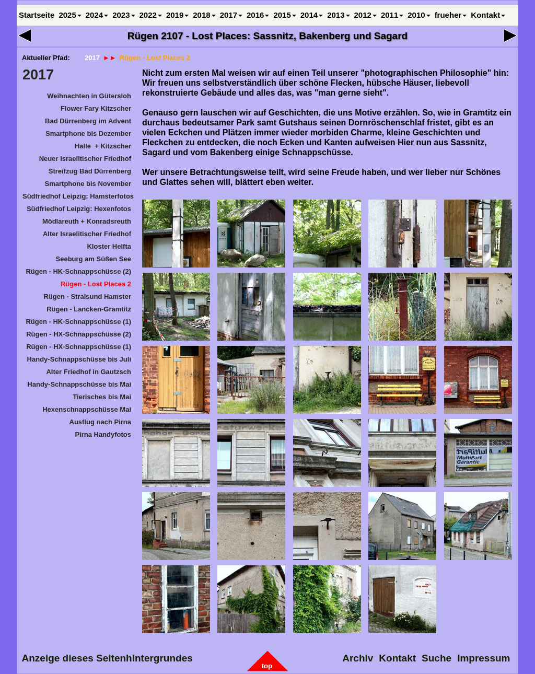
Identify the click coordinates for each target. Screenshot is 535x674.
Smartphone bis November (88, 184)
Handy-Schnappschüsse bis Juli (79, 359)
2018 (204, 14)
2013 (338, 14)
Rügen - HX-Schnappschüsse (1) (78, 347)
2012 (365, 14)
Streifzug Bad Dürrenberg (90, 171)
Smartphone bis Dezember (88, 133)
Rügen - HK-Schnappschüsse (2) (78, 271)
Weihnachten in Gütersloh (89, 96)
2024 (97, 14)
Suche (437, 658)
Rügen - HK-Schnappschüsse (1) (78, 322)
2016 (258, 14)
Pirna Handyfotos (103, 434)
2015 (284, 14)
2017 (38, 75)
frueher (451, 14)
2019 (177, 14)
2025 (70, 14)
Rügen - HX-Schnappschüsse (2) (78, 334)
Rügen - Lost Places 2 (96, 284)
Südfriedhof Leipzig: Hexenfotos (79, 209)
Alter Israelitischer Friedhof (87, 234)
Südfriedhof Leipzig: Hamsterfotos (77, 196)
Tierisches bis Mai (102, 397)
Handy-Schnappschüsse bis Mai (79, 384)
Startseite (36, 14)
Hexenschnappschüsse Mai (86, 409)
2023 (123, 14)
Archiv (358, 658)
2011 (392, 14)
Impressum (484, 658)
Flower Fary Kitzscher (96, 108)
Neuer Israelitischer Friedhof (85, 158)
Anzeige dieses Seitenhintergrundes (107, 658)
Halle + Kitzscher (103, 146)
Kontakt (488, 14)
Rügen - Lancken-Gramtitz (88, 309)
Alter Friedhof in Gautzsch (88, 372)
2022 (150, 14)
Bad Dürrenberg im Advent (88, 121)
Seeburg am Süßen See (94, 259)
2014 (311, 14)
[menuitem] (77, 97)
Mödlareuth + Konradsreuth (86, 221)
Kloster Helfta (109, 246)
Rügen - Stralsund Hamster (87, 296)
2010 (419, 14)
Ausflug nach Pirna (100, 422)
